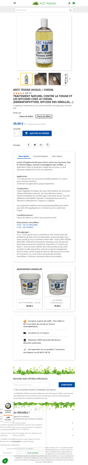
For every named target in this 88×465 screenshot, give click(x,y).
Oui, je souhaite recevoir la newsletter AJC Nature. (35, 389)
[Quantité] (16, 133)
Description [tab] (24, 156)
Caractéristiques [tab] (40, 156)
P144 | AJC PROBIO (25, 227)
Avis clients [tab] (57, 156)
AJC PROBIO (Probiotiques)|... (57, 301)
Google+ (41, 144)
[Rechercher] (44, 10)
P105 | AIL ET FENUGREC (27, 225)
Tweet (34, 144)
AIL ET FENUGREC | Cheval (29, 302)
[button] (5, 461)
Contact (16, 441)
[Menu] (12, 402)
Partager (28, 144)
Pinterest (47, 144)
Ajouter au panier (37, 133)
